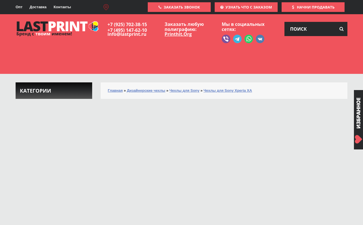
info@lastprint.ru (126, 34)
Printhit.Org (178, 34)
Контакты (62, 7)
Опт (19, 7)
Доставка (38, 7)
